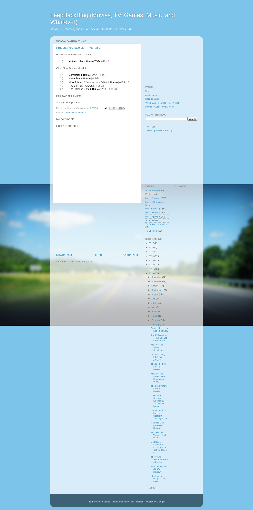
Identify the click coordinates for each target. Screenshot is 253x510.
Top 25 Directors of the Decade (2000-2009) (159, 338)
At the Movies (152, 190)
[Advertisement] (97, 227)
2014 (151, 256)
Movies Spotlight (153, 208)
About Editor (151, 95)
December (156, 277)
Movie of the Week (154, 202)
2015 (151, 251)
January (155, 324)
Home (98, 254)
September (157, 290)
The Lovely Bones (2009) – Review (160, 388)
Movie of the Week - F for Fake (158, 479)
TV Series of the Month (156, 224)
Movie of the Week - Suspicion (157, 347)
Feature (149, 194)
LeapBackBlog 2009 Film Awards (158, 357)
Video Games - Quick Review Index (162, 103)
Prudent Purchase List (75, 112)
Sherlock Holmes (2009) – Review (159, 469)
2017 (151, 243)
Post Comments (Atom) (81, 261)
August (155, 294)
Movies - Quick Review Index (159, 107)
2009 (151, 488)
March (154, 316)
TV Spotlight (151, 231)
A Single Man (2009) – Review (157, 425)
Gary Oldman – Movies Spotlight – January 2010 (159, 414)
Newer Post (64, 254)
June (154, 303)
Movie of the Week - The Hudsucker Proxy (158, 378)
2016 (151, 247)
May (153, 307)
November (156, 281)
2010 (151, 273)
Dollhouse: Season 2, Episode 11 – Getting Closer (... (159, 447)
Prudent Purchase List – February (78, 47)
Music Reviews (152, 212)
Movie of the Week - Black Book (158, 435)
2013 (151, 260)
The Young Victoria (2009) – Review (159, 459)
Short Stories (151, 220)
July (153, 298)
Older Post (130, 254)
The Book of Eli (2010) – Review (158, 367)
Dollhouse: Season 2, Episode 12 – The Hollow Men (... (158, 400)
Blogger (161, 501)
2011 (151, 269)
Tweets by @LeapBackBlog (158, 130)
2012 (151, 264)
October (155, 285)
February (156, 320)
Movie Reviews (152, 198)
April (153, 311)
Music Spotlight (152, 216)
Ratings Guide (152, 99)
